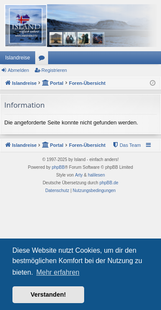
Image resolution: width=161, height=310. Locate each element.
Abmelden (18, 70)
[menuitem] (126, 145)
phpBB (58, 167)
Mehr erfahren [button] (57, 272)
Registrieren (54, 70)
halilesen (96, 175)
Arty (79, 175)
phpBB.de (109, 182)
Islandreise (17, 58)
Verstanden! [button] (48, 294)
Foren (43, 59)
